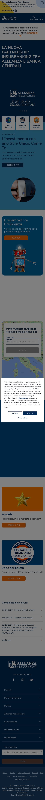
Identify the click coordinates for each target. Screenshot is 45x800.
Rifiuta (15, 413)
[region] (22, 400)
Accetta (30, 413)
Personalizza (22, 418)
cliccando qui (23, 398)
